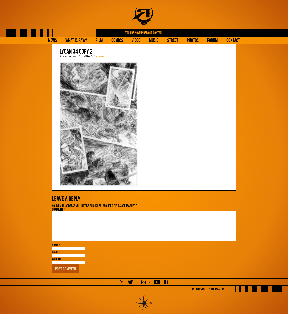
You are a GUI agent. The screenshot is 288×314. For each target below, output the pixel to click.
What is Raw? (76, 40)
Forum (212, 40)
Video (136, 40)
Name (56, 245)
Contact (233, 40)
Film (99, 40)
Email (56, 252)
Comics (117, 40)
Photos (193, 40)
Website (56, 259)
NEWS (52, 40)
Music (154, 40)
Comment (98, 56)
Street (172, 40)
